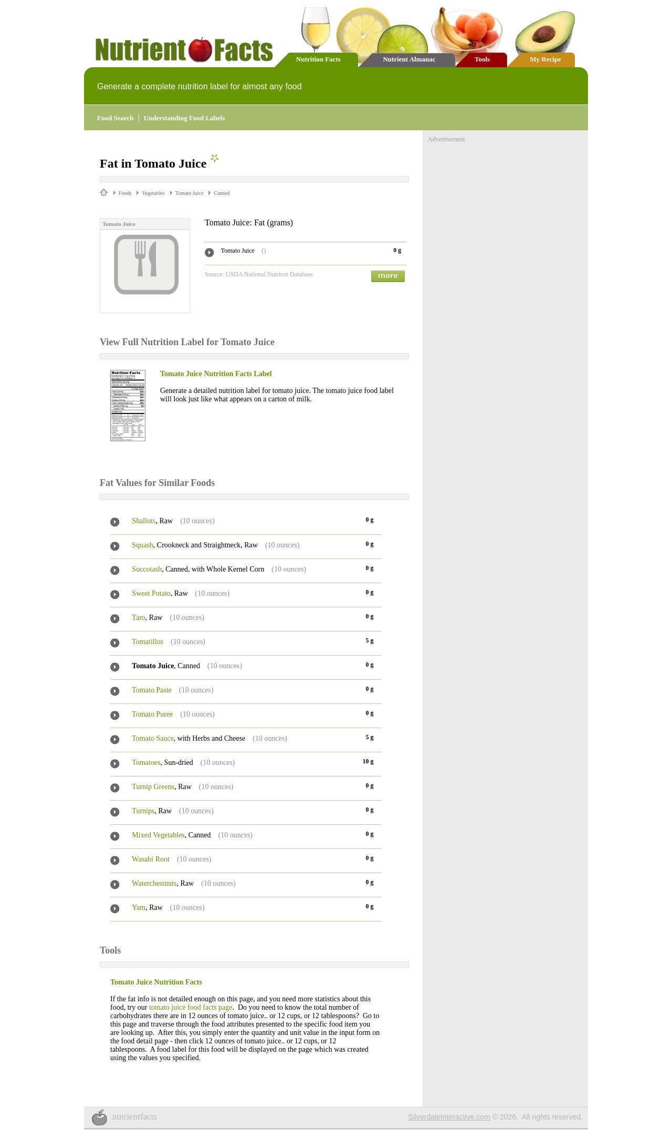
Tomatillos (147, 642)
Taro (138, 617)
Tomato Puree (152, 714)
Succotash (147, 569)
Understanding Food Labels (184, 118)
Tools (482, 59)
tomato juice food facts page (191, 1007)
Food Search (115, 118)
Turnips (143, 811)
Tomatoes (146, 762)
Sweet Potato (151, 593)
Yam (138, 907)
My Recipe (545, 59)
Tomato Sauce (153, 738)
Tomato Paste (152, 690)
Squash (142, 545)
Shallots (143, 521)
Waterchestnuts (154, 883)
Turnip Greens (153, 787)
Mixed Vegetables (158, 835)
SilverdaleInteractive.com (449, 1117)
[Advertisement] (506, 209)
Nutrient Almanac (409, 59)
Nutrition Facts (318, 59)
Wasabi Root (151, 859)
